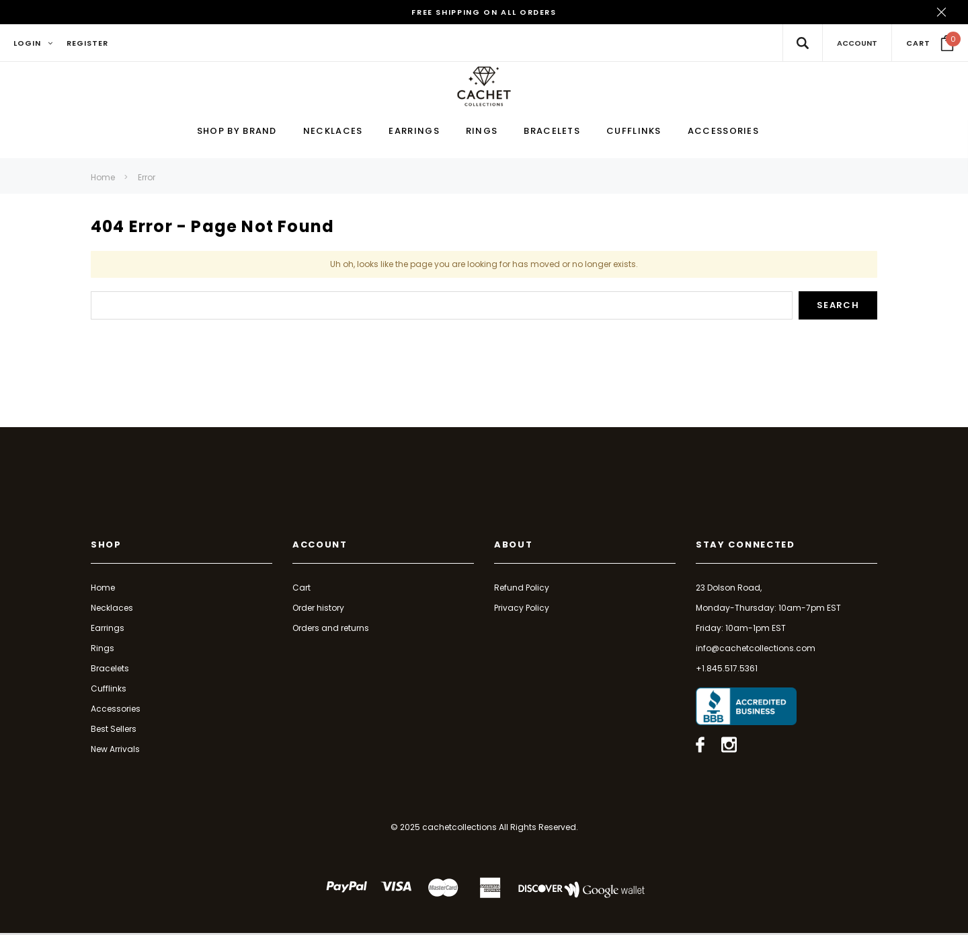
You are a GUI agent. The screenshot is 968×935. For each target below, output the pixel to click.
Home (103, 178)
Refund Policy (521, 589)
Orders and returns (330, 629)
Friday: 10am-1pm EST (741, 629)
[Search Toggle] (802, 42)
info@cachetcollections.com (755, 649)
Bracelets (110, 669)
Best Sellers (113, 730)
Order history (318, 609)
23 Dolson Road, (729, 589)
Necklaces (112, 609)
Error (146, 178)
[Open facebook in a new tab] (700, 746)
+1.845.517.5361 (727, 669)
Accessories (115, 710)
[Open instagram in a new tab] (729, 746)
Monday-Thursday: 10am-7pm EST (768, 609)
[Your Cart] (930, 43)
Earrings (107, 629)
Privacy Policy (521, 609)
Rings (102, 649)
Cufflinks (108, 690)
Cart (301, 589)
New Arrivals (115, 750)
